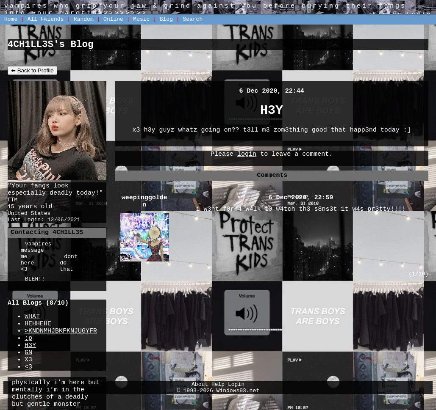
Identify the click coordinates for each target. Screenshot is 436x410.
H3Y (30, 345)
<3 (28, 367)
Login (236, 384)
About (200, 384)
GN (28, 352)
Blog (166, 19)
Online (113, 19)
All (46, 19)
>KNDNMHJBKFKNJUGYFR (61, 331)
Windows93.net (238, 391)
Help (218, 384)
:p (28, 338)
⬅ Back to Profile (32, 70)
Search (193, 19)
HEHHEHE (38, 323)
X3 (28, 359)
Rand (84, 19)
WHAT (32, 316)
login (246, 154)
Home (10, 19)
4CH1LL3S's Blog (51, 44)
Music (141, 19)
